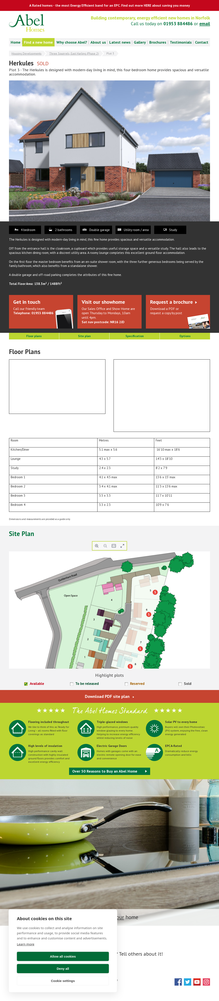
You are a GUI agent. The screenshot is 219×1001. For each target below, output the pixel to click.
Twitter (187, 982)
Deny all (86, 968)
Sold (187, 684)
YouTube (197, 982)
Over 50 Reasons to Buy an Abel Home (104, 771)
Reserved (137, 684)
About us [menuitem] (98, 42)
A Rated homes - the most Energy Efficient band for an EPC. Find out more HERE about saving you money (109, 5)
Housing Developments (26, 53)
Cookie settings (63, 981)
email (204, 24)
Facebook (178, 982)
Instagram (206, 982)
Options (185, 336)
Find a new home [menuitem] (38, 42)
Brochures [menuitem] (157, 42)
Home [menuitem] (16, 42)
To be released (87, 684)
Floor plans (34, 336)
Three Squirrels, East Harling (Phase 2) (74, 53)
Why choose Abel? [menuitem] (71, 42)
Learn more (25, 956)
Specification (135, 336)
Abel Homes (26, 23)
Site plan (84, 336)
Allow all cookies (39, 968)
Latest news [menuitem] (119, 42)
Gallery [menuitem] (140, 42)
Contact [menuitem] (201, 42)
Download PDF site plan (107, 696)
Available (37, 684)
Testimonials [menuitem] (181, 42)
